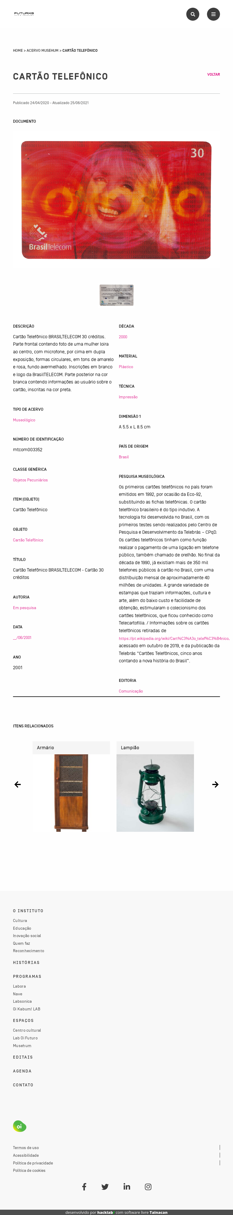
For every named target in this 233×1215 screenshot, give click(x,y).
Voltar (213, 74)
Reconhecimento (28, 950)
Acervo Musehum (43, 50)
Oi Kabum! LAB (26, 1009)
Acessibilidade (26, 1155)
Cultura (20, 920)
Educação (22, 928)
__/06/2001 (22, 637)
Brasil (124, 456)
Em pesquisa (24, 607)
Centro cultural (27, 1030)
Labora (19, 986)
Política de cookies (29, 1170)
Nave (17, 993)
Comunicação (131, 691)
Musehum (22, 1045)
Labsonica (22, 1001)
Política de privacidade (33, 1163)
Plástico (126, 366)
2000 (123, 336)
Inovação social (27, 935)
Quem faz (21, 943)
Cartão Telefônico (28, 540)
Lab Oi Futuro (25, 1038)
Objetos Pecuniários (30, 480)
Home (18, 50)
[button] (17, 784)
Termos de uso (26, 1147)
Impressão (128, 396)
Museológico (24, 420)
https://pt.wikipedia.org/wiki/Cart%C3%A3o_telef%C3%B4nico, (174, 638)
